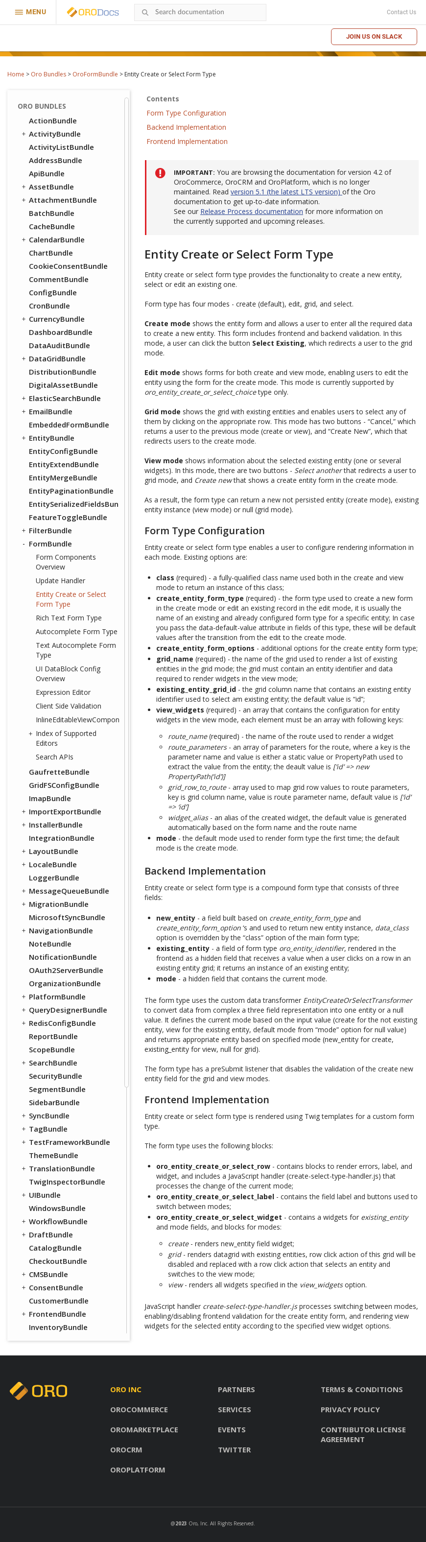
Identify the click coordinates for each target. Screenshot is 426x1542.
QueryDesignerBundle (63, 703)
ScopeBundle (52, 743)
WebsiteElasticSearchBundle (69, 1153)
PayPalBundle (53, 1047)
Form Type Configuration (186, 113)
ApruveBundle (53, 1232)
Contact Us (401, 12)
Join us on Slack (374, 36)
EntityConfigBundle (63, 144)
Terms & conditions (362, 1389)
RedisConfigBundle (58, 716)
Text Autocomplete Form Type (76, 343)
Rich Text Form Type (69, 311)
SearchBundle (48, 756)
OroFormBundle (95, 74)
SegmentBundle (57, 782)
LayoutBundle (49, 544)
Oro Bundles (48, 74)
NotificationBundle (63, 650)
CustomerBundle (59, 994)
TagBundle (44, 822)
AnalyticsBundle (57, 1192)
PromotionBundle (60, 1060)
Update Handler (60, 274)
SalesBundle (50, 1219)
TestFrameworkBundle (65, 835)
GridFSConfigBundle (64, 478)
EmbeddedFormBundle (69, 118)
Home (15, 74)
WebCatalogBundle (63, 1139)
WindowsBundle (57, 901)
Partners (236, 1389)
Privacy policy (350, 1409)
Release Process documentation (251, 211)
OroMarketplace (144, 1429)
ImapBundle (50, 492)
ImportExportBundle (60, 505)
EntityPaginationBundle (71, 184)
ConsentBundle (51, 981)
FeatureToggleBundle (68, 210)
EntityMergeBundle (63, 171)
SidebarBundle (54, 796)
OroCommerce (139, 1409)
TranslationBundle (57, 862)
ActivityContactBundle (69, 1179)
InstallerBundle (51, 518)
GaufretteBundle (59, 465)
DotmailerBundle (59, 1258)
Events (232, 1429)
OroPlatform (138, 1469)
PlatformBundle (53, 690)
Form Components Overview (66, 255)
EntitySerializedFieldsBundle (74, 197)
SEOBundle (43, 1113)
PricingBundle (49, 1073)
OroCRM (126, 1449)
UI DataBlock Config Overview (68, 367)
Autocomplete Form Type (77, 325)
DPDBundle (49, 1272)
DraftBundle (46, 928)
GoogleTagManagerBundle (74, 1285)
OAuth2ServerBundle (66, 663)
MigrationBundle (54, 597)
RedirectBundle (56, 1100)
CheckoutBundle (58, 954)
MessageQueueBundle (64, 584)
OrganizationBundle (65, 677)
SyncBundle (45, 809)
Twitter (234, 1449)
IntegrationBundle (62, 531)
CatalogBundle (55, 941)
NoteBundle (50, 637)
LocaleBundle (48, 558)
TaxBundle (48, 1126)
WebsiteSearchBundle (63, 1166)
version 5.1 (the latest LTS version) (286, 191)
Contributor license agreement (363, 1434)
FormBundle (46, 237)
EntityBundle (47, 131)
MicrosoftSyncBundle (67, 611)
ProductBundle (51, 1086)
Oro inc (126, 1389)
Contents (162, 98)
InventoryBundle (58, 1020)
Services (234, 1409)
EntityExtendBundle (64, 158)
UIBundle (40, 888)
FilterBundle (46, 224)
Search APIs (54, 450)
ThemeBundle (53, 849)
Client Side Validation (68, 399)
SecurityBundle (55, 769)
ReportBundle (53, 730)
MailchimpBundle (59, 1311)
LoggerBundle (54, 571)
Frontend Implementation (187, 141)
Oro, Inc (198, 1523)
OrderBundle (47, 1034)
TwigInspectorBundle (67, 875)
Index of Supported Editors (63, 431)
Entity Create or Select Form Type (71, 292)
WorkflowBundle (54, 915)
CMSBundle (44, 968)
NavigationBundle (56, 624)
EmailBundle (46, 105)
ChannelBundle (55, 1205)
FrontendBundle (53, 1007)
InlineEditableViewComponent (77, 413)
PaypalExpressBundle (66, 1324)
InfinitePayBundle (60, 1298)
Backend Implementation (186, 127)
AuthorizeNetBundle (65, 1245)
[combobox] (200, 12)
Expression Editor (63, 385)
